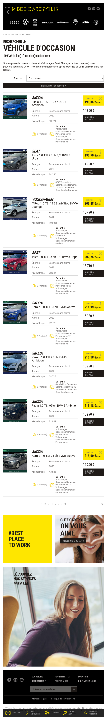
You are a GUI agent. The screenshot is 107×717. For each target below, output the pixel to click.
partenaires (61, 681)
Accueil (6, 35)
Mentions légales (39, 699)
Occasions (37, 676)
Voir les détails (89, 118)
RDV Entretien (62, 676)
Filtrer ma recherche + (53, 86)
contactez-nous (87, 681)
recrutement (39, 681)
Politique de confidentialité (63, 699)
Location (83, 676)
